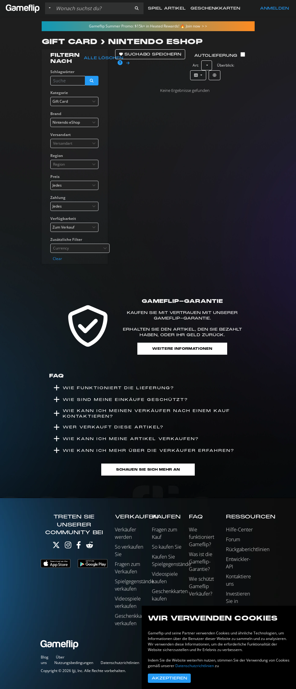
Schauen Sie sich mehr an (148, 470)
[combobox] (74, 101)
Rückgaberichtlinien (247, 549)
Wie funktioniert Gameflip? (201, 537)
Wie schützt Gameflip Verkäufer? (201, 586)
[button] (137, 8)
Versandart (60, 134)
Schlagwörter (62, 71)
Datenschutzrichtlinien (120, 662)
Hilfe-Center (239, 529)
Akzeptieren (169, 678)
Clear (57, 258)
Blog (44, 657)
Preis (55, 176)
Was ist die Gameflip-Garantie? (200, 561)
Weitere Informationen (182, 349)
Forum (233, 539)
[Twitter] (56, 546)
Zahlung (57, 197)
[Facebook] (78, 546)
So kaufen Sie (166, 546)
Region (56, 155)
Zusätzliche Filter (66, 239)
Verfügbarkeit (63, 218)
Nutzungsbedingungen (73, 662)
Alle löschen (103, 58)
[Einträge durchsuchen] (91, 8)
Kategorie (59, 92)
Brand (55, 113)
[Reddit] (89, 546)
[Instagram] (68, 546)
